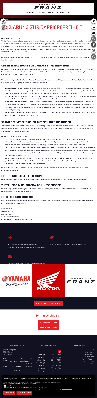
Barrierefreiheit (88, 360)
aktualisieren (89, 362)
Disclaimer (89, 357)
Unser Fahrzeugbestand (48, 304)
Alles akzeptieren (24, 393)
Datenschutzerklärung (72, 380)
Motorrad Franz (63, 12)
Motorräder (30, 12)
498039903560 (25, 359)
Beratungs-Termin (48, 328)
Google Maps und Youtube (13, 385)
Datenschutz (89, 355)
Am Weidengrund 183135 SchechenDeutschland (10, 352)
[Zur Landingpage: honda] (3, 21)
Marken (42, 12)
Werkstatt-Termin (48, 323)
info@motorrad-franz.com (22, 367)
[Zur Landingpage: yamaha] (3, 27)
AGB (92, 350)
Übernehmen (9, 393)
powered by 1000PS (86, 364)
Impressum (89, 353)
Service (51, 12)
